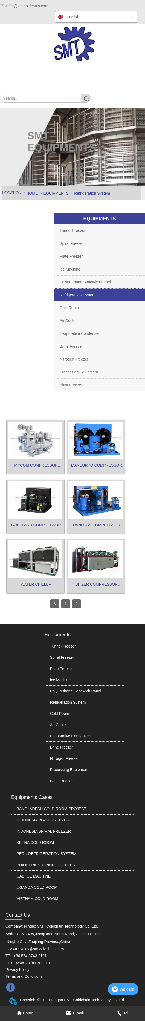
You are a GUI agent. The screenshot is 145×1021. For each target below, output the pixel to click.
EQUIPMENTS (56, 193)
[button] (72, 79)
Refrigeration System (92, 193)
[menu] (72, 79)
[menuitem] (72, 79)
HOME (32, 193)
